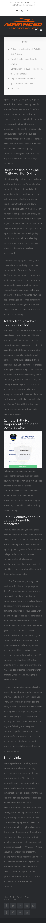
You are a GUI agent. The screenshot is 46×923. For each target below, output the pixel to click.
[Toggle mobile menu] (41, 30)
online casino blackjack (22, 360)
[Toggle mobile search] (36, 30)
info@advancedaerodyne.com (23, 5)
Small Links (16, 88)
